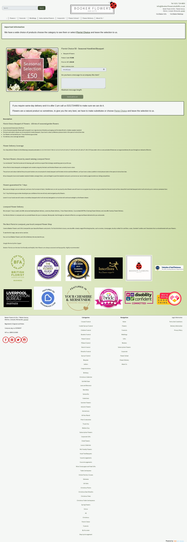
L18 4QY (183, 11)
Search (42, 8)
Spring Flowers (85, 505)
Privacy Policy (178, 330)
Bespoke (85, 360)
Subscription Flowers (85, 432)
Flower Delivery (124, 360)
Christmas (86, 517)
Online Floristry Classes (86, 475)
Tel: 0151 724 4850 (178, 3)
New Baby (86, 390)
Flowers (124, 326)
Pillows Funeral (85, 343)
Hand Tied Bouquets (86, 454)
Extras (86, 509)
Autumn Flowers (86, 407)
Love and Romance (85, 385)
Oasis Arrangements (86, 462)
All (86, 513)
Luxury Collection (86, 445)
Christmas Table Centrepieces (86, 500)
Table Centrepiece (85, 471)
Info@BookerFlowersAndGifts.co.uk (171, 6)
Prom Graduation (86, 420)
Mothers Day (85, 428)
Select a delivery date (67, 66)
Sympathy (86, 394)
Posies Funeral (85, 339)
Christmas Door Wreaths (85, 492)
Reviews (124, 343)
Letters (86, 364)
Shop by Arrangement (85, 534)
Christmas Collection (85, 377)
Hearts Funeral (85, 347)
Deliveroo (86, 479)
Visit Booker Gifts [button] (161, 14)
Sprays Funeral (85, 356)
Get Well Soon (86, 381)
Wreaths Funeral (86, 351)
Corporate (124, 351)
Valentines (86, 398)
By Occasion (85, 530)
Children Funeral (86, 330)
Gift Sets (85, 483)
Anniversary (85, 411)
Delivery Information (176, 326)
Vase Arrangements (86, 458)
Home (124, 322)
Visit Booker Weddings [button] (176, 14)
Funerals (85, 526)
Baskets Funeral (86, 334)
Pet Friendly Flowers (86, 449)
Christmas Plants (86, 488)
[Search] (20, 8)
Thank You (86, 424)
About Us (124, 364)
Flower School (124, 356)
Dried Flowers (86, 441)
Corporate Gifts (86, 437)
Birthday (85, 373)
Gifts (124, 339)
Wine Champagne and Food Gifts (86, 466)
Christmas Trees (86, 496)
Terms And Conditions (175, 322)
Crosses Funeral (86, 322)
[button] (13, 18)
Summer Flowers (86, 403)
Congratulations (86, 368)
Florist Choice (83, 32)
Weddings (124, 334)
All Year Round (86, 415)
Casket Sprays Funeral (86, 326)
